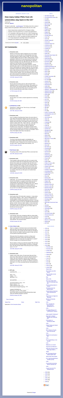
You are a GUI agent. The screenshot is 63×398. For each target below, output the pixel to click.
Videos (46, 218)
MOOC (46, 140)
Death (46, 53)
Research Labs (48, 186)
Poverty (46, 167)
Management (47, 130)
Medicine (47, 136)
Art (45, 19)
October (48, 250)
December (48, 246)
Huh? (46, 99)
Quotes (46, 174)
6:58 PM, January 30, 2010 (16, 295)
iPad (47, 277)
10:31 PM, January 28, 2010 (16, 153)
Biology (46, 25)
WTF (46, 223)
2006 (46, 377)
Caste (46, 37)
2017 (46, 232)
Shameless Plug (48, 195)
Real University (48, 179)
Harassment (47, 84)
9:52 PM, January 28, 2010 (16, 145)
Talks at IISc (48, 278)
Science (46, 192)
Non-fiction (47, 146)
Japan (46, 118)
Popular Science (48, 166)
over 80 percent (19, 26)
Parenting (47, 148)
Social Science (48, 197)
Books (46, 30)
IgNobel (46, 105)
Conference (47, 45)
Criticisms (47, 51)
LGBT (46, 125)
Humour (46, 100)
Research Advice (48, 184)
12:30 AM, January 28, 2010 (16, 77)
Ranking (46, 177)
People (46, 149)
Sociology (47, 199)
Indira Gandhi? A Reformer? (52, 314)
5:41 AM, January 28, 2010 (16, 100)
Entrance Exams (48, 68)
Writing (46, 221)
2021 (46, 228)
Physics (46, 158)
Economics (47, 61)
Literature (47, 128)
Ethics (46, 71)
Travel (46, 216)
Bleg (46, 27)
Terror (46, 211)
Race (46, 176)
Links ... (47, 294)
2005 (46, 379)
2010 (46, 245)
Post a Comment (10, 299)
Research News (48, 187)
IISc (46, 109)
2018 (46, 230)
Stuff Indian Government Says (51, 202)
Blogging (47, 28)
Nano (46, 145)
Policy (46, 159)
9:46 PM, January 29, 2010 (16, 208)
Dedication (47, 56)
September (48, 252)
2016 (46, 234)
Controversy (47, 46)
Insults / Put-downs (49, 112)
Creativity (47, 48)
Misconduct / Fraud (49, 138)
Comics (46, 41)
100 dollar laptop (48, 15)
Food (46, 74)
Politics (46, 161)
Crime (46, 50)
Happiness (47, 82)
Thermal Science (48, 214)
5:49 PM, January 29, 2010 (16, 189)
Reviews (46, 190)
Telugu (46, 210)
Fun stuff (47, 79)
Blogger (34, 392)
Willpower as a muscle (51, 344)
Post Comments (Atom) (16, 304)
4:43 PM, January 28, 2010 (16, 132)
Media (46, 135)
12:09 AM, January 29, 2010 (16, 173)
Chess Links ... (49, 269)
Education (47, 63)
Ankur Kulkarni (13, 226)
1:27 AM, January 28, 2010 (16, 91)
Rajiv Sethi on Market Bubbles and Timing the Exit (51, 317)
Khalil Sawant (13, 150)
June (47, 258)
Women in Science (49, 219)
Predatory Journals (49, 169)
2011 (46, 243)
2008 (46, 374)
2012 (46, 241)
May (47, 260)
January (48, 267)
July (47, 256)
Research (47, 182)
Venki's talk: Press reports (51, 356)
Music (46, 141)
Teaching (47, 206)
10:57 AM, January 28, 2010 (16, 110)
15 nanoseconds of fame (50, 17)
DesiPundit (47, 58)
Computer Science (49, 43)
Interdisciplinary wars (49, 113)
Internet (46, 115)
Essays (46, 69)
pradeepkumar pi (14, 105)
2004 (46, 381)
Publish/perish (48, 172)
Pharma (46, 153)
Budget (46, 32)
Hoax (46, 95)
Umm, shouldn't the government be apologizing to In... (50, 305)
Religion (46, 181)
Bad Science (47, 23)
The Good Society (49, 213)
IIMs (46, 107)
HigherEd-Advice (48, 91)
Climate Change (48, 40)
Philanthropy (47, 154)
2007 (46, 376)
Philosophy (47, 156)
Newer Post (7, 302)
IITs (45, 110)
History (46, 94)
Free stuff (47, 77)
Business (47, 33)
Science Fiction (48, 194)
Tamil (46, 205)
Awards (46, 22)
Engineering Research (49, 66)
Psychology (47, 171)
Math (46, 133)
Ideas (46, 104)
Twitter (47, 351)
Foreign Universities (49, 76)
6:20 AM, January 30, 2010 (16, 221)
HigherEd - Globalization (50, 89)
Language (47, 122)
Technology (47, 208)
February (48, 265)
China (46, 38)
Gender (46, 81)
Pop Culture (47, 164)
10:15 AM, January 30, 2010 (16, 248)
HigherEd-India (48, 92)
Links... (47, 323)
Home (22, 302)
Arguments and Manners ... (52, 346)
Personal (47, 151)
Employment (47, 64)
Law (46, 123)
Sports (46, 200)
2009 (46, 372)
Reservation (47, 189)
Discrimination (48, 59)
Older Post (37, 302)
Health (46, 86)
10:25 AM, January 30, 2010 (16, 265)
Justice (46, 120)
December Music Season (50, 55)
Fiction (46, 73)
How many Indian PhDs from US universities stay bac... (52, 282)
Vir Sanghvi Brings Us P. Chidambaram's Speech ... (51, 311)
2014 (46, 237)
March (47, 263)
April (47, 261)
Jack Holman (47, 117)
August (48, 254)
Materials (47, 131)
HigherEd (12, 23)
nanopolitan (31, 6)
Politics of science (49, 163)
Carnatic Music (48, 35)
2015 (46, 235)
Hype (46, 102)
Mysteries (47, 143)
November (48, 248)
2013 (46, 239)
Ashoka (46, 20)
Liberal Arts (47, 127)
